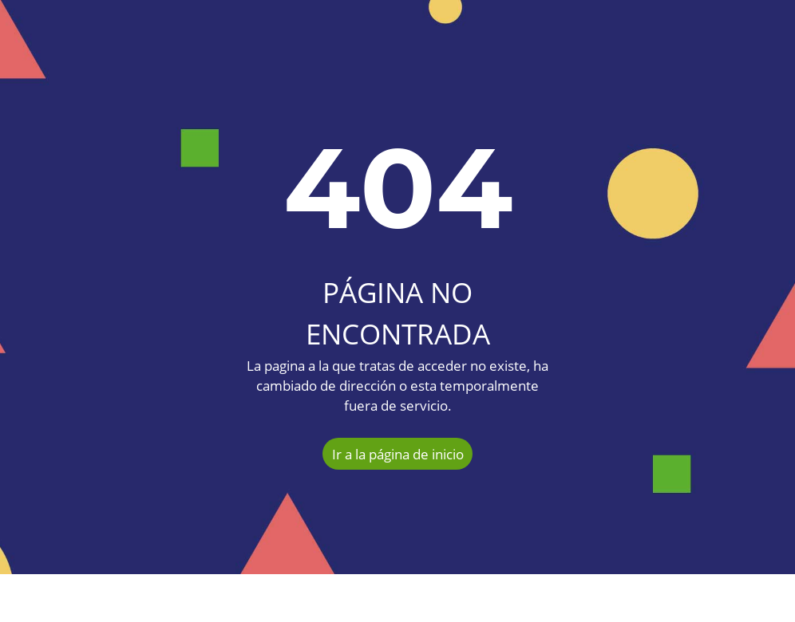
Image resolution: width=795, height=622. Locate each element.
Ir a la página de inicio (398, 454)
